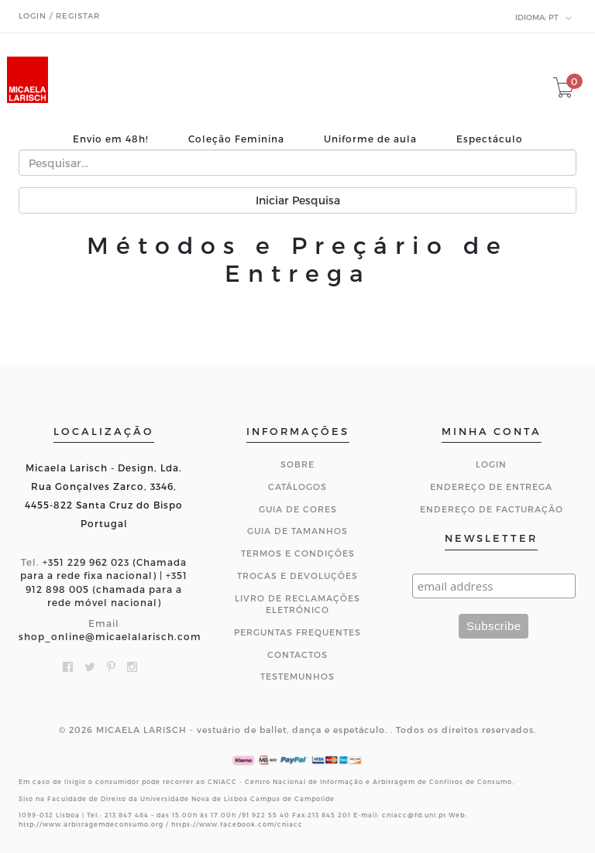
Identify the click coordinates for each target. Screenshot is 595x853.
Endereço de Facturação (491, 509)
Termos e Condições (298, 553)
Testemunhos (297, 676)
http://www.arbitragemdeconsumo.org (91, 824)
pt (544, 18)
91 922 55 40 (266, 815)
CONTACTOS (297, 654)
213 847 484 (127, 815)
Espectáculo (489, 139)
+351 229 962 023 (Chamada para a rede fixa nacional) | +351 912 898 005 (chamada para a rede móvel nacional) (103, 582)
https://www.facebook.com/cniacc (237, 824)
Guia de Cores (298, 509)
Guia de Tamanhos (297, 531)
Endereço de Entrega (491, 486)
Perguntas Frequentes (297, 632)
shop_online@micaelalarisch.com (110, 636)
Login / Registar (59, 15)
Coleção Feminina (236, 139)
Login (491, 464)
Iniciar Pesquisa (298, 200)
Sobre (297, 464)
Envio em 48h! (111, 139)
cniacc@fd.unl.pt (414, 815)
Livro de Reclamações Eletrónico (297, 604)
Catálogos (297, 486)
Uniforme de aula (370, 139)
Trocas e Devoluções (297, 575)
